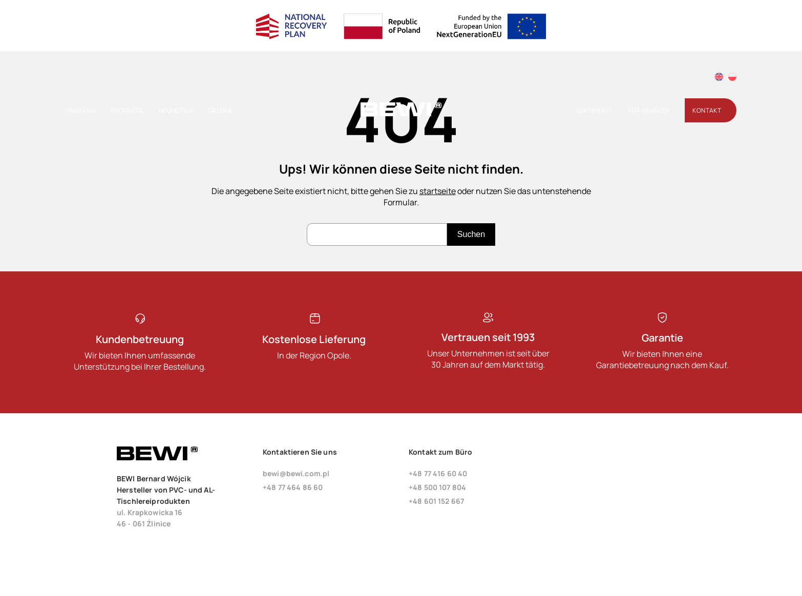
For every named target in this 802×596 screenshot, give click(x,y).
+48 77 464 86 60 (293, 487)
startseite (437, 191)
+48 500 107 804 (437, 487)
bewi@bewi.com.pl (296, 473)
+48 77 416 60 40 (438, 473)
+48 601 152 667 (436, 501)
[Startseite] (401, 114)
